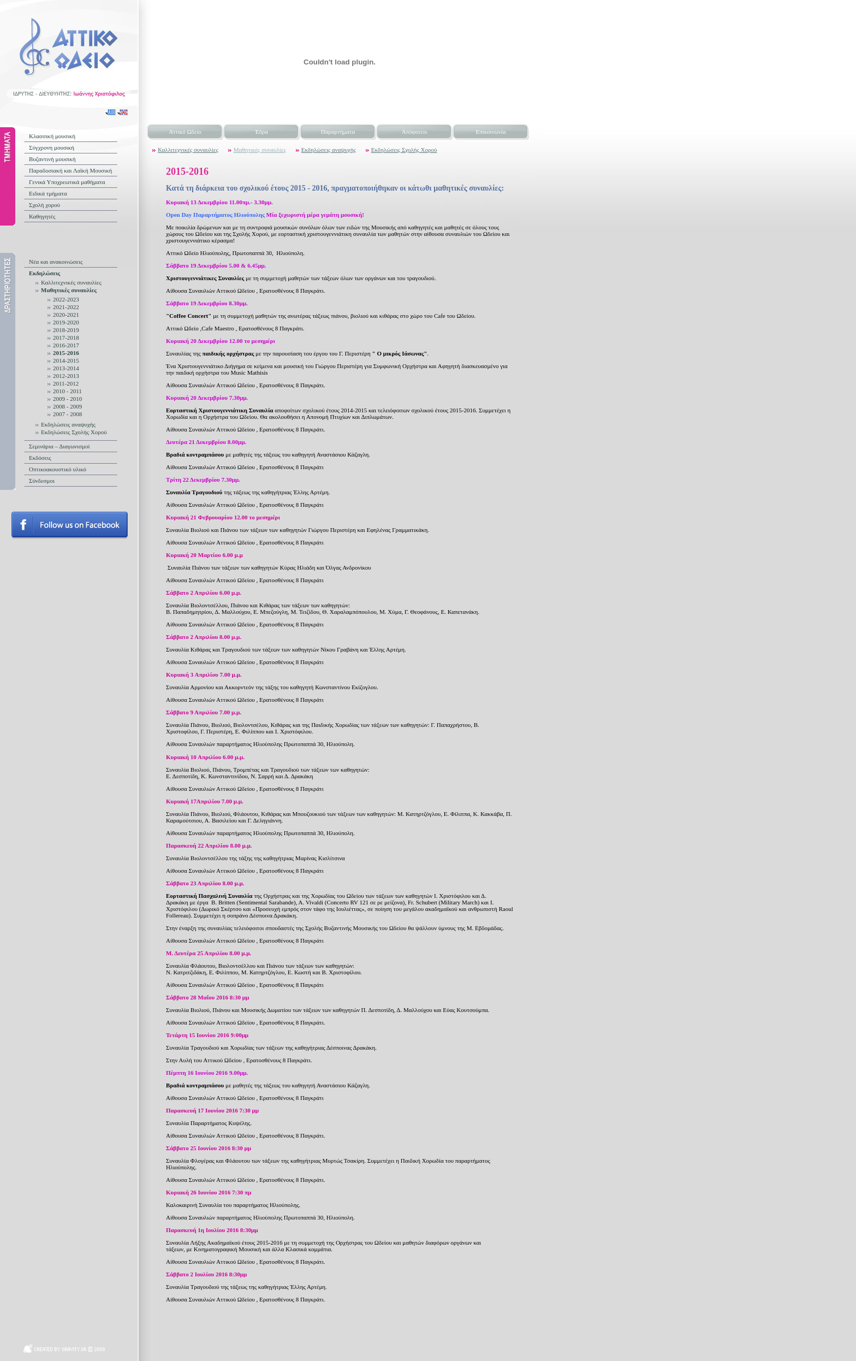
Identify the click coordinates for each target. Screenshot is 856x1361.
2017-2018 (66, 337)
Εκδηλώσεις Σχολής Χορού (74, 432)
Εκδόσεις (40, 457)
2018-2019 (66, 330)
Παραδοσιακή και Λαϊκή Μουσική (70, 170)
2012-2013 (66, 375)
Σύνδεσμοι (42, 480)
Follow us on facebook (69, 525)
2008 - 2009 (67, 406)
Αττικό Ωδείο (185, 131)
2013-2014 (66, 368)
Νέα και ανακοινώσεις (55, 261)
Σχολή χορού (44, 205)
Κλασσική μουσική (52, 136)
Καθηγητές (42, 216)
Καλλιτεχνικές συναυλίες (71, 282)
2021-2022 (66, 307)
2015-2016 (66, 353)
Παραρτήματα (338, 131)
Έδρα (261, 131)
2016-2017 (66, 345)
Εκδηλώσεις (44, 273)
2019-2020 (66, 322)
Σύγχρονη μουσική (51, 147)
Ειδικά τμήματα (48, 193)
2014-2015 (66, 360)
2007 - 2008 (67, 414)
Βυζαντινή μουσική (52, 159)
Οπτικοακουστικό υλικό (57, 469)
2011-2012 (66, 383)
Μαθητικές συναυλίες (69, 290)
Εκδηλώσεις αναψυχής (68, 424)
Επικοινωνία (491, 131)
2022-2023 (66, 299)
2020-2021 (66, 314)
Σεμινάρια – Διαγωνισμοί (59, 446)
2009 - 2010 (67, 398)
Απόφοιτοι (414, 131)
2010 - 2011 (67, 391)
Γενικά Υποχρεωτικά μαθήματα (67, 182)
